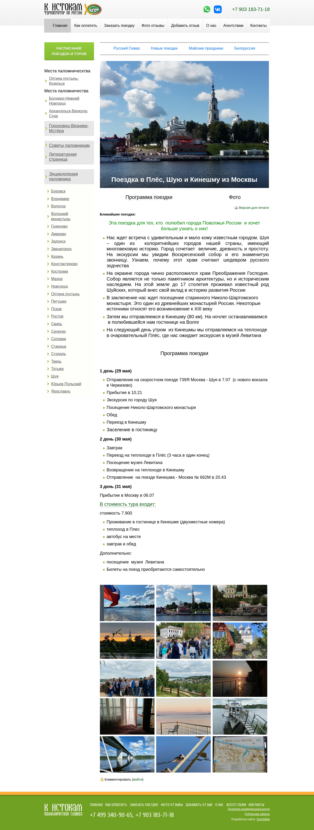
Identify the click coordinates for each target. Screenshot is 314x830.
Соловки (58, 339)
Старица (58, 346)
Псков (56, 309)
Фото (235, 197)
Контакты (258, 25)
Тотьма (57, 369)
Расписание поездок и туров (69, 51)
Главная (60, 25)
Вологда (58, 206)
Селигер (58, 331)
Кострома (59, 271)
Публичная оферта (257, 814)
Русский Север (127, 48)
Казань (57, 256)
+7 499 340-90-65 (111, 815)
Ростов (57, 316)
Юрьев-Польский (66, 384)
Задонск (58, 241)
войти (137, 779)
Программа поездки (149, 197)
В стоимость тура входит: (128, 504)
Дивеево (58, 234)
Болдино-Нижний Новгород (64, 101)
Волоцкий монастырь (61, 216)
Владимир (60, 199)
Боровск (58, 191)
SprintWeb (263, 819)
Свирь (56, 324)
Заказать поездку (119, 25)
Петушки (58, 301)
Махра (57, 279)
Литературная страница (63, 157)
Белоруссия (244, 48)
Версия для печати (251, 208)
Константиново (64, 264)
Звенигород (61, 249)
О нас (211, 25)
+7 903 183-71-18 (251, 9)
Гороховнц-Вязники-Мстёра (69, 128)
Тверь (56, 361)
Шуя (55, 376)
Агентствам (233, 25)
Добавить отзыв (185, 25)
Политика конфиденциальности (249, 809)
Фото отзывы (152, 25)
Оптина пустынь (65, 294)
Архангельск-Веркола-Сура (68, 113)
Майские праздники (206, 48)
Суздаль (58, 354)
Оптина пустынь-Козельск (64, 81)
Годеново (59, 226)
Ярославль (60, 391)
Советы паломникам (69, 145)
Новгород (59, 286)
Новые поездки (164, 48)
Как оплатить (85, 25)
